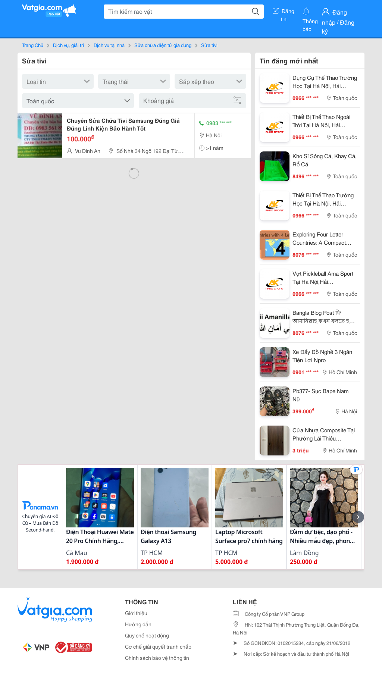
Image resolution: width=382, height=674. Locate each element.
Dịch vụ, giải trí (68, 44)
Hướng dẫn (138, 624)
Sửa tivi (209, 44)
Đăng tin (283, 12)
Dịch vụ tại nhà (109, 44)
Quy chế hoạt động (147, 635)
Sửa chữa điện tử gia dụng (162, 44)
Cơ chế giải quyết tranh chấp (158, 646)
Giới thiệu (136, 613)
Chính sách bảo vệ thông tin (157, 657)
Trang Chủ (32, 44)
